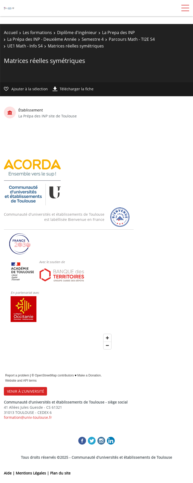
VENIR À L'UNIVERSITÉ (25, 391)
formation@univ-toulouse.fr (28, 417)
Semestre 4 (93, 39)
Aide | (10, 473)
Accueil (11, 32)
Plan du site (60, 473)
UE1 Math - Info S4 (25, 46)
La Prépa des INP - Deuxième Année (41, 39)
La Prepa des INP (118, 32)
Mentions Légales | (33, 473)
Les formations (37, 32)
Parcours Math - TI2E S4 (132, 39)
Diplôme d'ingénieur (77, 32)
